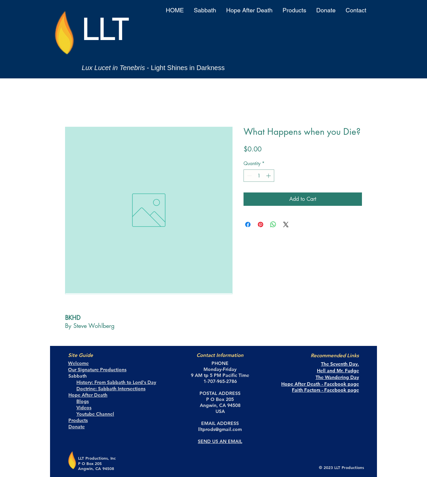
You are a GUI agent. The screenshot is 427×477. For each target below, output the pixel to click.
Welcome (78, 363)
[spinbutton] (259, 175)
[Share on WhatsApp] (273, 224)
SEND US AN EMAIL (220, 441)
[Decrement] (249, 175)
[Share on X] (286, 224)
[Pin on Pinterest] (261, 224)
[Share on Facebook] (248, 224)
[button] (205, 10)
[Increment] (269, 175)
